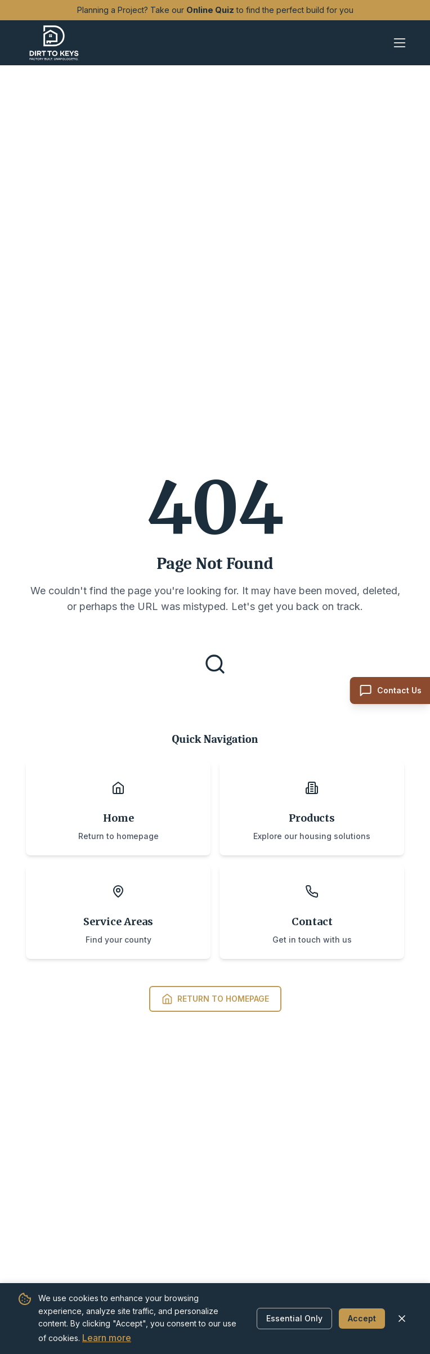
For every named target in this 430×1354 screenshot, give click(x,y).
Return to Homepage (215, 999)
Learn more (106, 1337)
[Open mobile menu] (399, 42)
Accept (362, 1318)
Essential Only (294, 1318)
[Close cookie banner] (402, 1318)
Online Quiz (210, 10)
